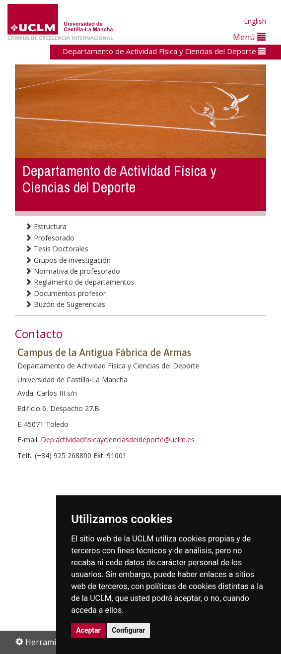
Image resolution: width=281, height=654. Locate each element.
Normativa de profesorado (72, 271)
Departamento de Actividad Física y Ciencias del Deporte (164, 51)
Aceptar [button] (88, 630)
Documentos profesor (65, 293)
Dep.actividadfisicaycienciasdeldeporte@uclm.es (118, 439)
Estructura (46, 226)
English (255, 21)
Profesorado (49, 237)
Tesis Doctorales (56, 248)
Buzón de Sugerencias (65, 304)
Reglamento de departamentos (80, 282)
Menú (249, 37)
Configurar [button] (128, 630)
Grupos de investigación (68, 260)
